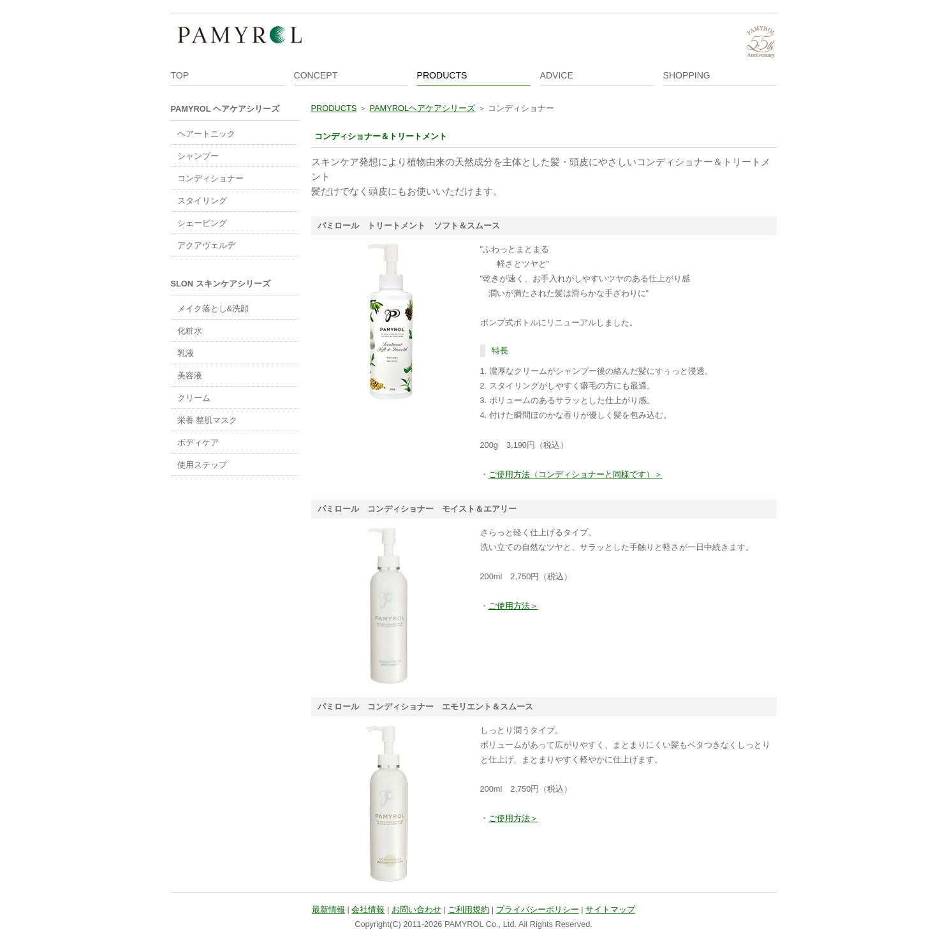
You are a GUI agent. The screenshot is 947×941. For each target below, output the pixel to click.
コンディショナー (210, 178)
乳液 (185, 353)
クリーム (193, 398)
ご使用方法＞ (513, 606)
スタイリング (202, 200)
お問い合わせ (416, 909)
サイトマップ (610, 909)
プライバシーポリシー (537, 909)
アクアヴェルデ (206, 245)
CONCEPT (316, 75)
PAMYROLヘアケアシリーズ (422, 108)
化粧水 (189, 331)
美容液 (189, 375)
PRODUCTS (442, 75)
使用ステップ (202, 465)
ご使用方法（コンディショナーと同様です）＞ (575, 474)
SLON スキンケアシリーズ (220, 283)
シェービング (202, 223)
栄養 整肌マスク (207, 420)
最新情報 (328, 909)
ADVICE (556, 75)
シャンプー (198, 156)
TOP (180, 75)
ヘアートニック (206, 133)
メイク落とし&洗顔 (213, 308)
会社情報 (368, 909)
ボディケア (198, 442)
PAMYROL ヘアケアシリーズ (225, 109)
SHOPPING (686, 75)
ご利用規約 (468, 909)
